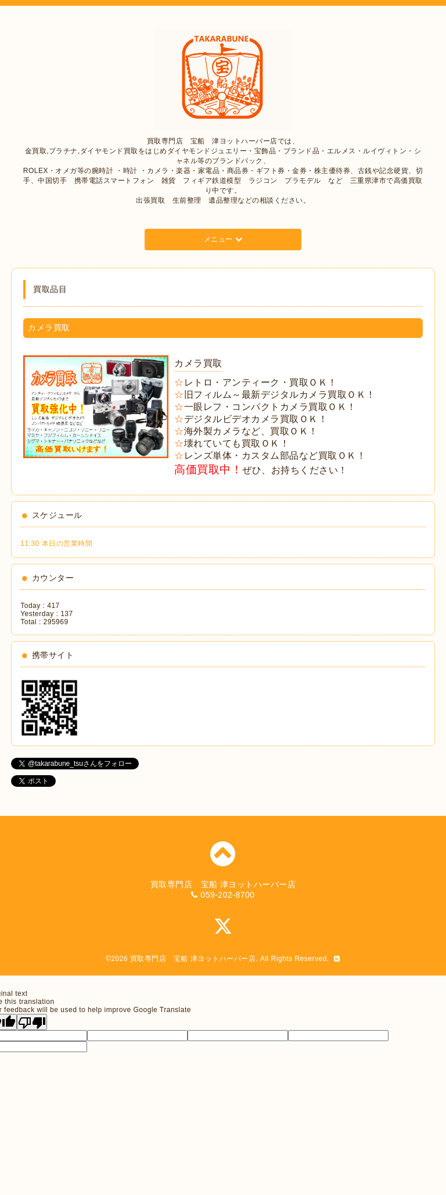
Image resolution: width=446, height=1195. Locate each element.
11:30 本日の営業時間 (56, 543)
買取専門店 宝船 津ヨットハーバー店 (193, 959)
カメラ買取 (198, 363)
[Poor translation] (32, 1022)
